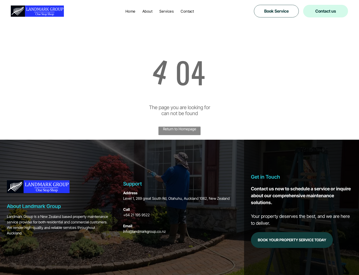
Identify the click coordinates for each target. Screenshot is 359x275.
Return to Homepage (179, 129)
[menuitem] (130, 11)
